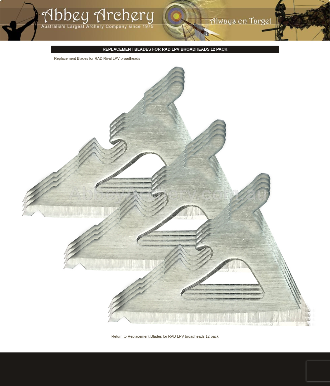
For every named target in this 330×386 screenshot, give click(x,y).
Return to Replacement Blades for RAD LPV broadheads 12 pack (165, 336)
